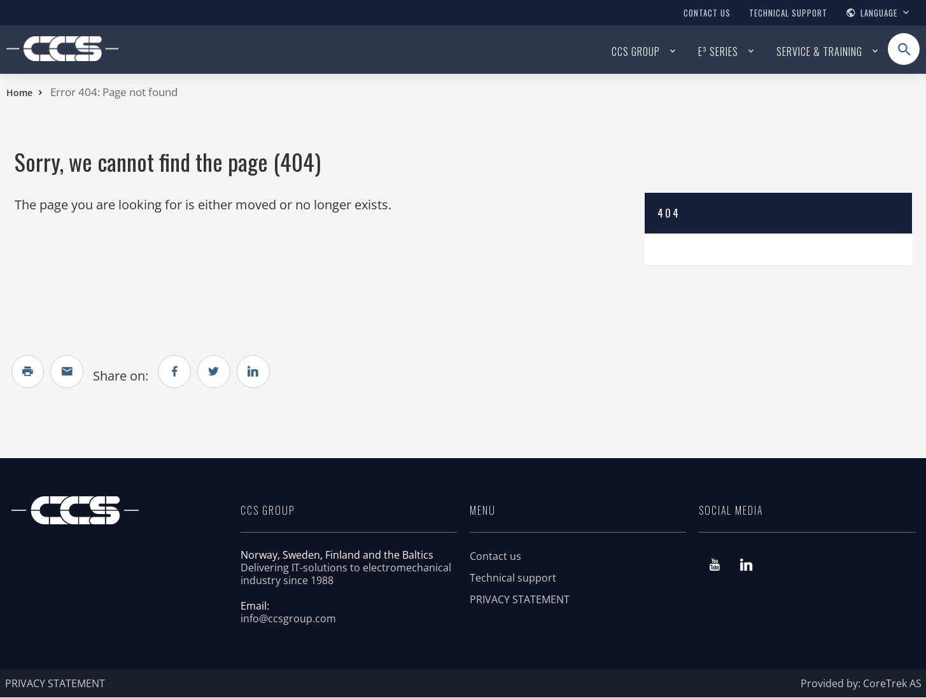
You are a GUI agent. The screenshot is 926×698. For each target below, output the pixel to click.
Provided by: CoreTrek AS (861, 684)
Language (878, 12)
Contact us (707, 12)
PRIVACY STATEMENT (520, 600)
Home (19, 93)
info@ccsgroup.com (288, 619)
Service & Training (819, 51)
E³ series (718, 51)
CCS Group (636, 51)
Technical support (788, 12)
